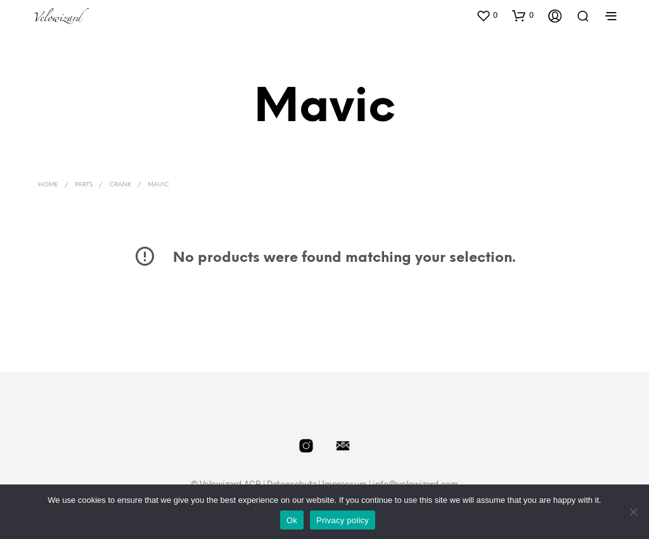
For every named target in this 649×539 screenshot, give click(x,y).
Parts (84, 184)
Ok (291, 520)
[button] (487, 15)
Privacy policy (342, 520)
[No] (633, 511)
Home (48, 184)
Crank (120, 184)
